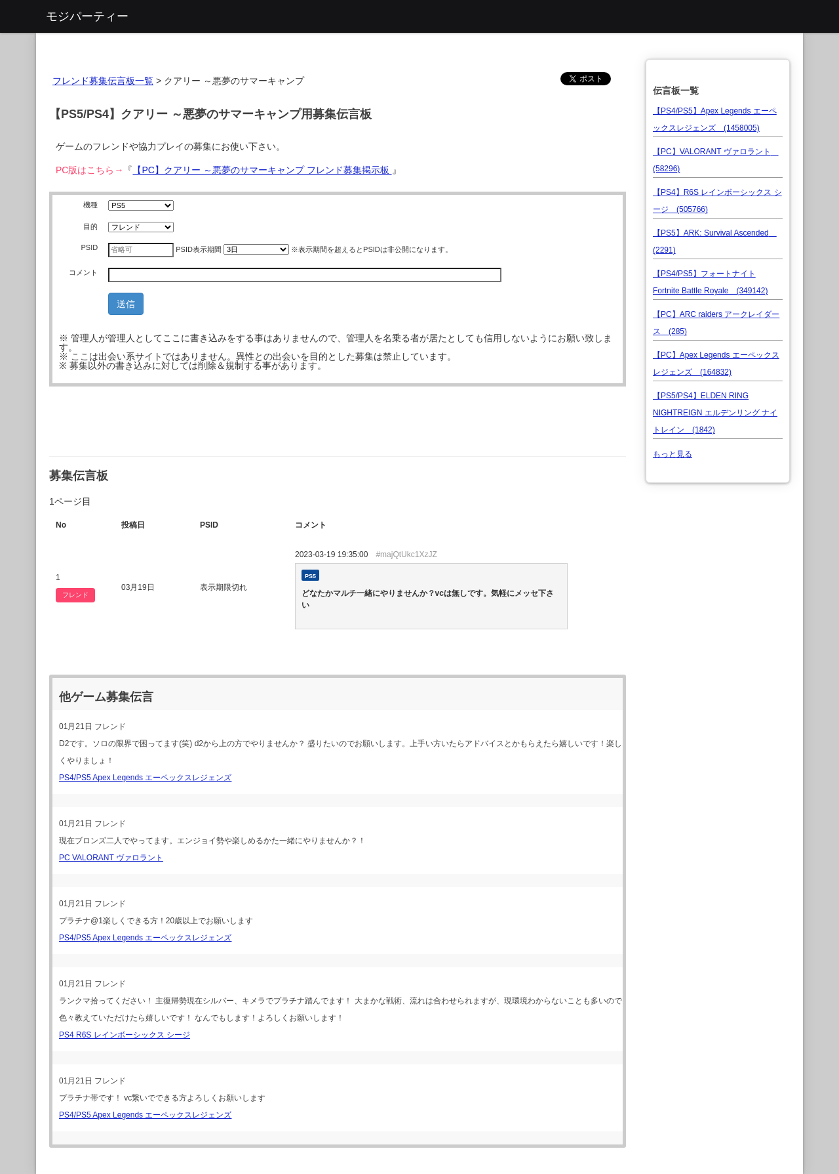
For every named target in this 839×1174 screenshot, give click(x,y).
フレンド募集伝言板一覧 (102, 80)
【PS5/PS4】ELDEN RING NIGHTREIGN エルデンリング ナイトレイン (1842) (715, 412)
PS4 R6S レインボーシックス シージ (124, 1034)
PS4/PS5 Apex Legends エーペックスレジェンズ (145, 777)
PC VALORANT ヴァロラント (111, 857)
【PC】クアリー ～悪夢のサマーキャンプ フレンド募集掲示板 (261, 170)
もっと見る (672, 454)
